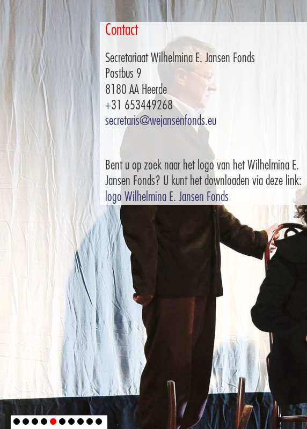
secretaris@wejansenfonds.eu (160, 120)
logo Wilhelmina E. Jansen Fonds (167, 196)
